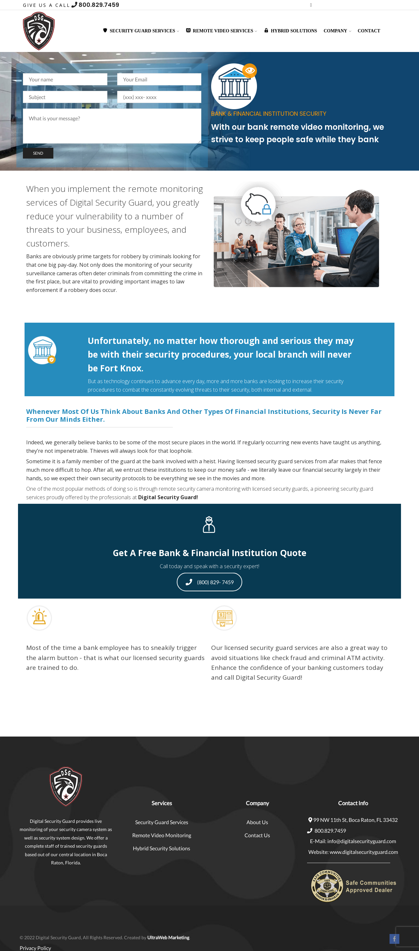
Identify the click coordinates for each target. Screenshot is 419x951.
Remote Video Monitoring (161, 835)
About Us (257, 822)
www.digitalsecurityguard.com (364, 852)
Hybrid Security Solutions (161, 848)
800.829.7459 (95, 5)
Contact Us (257, 835)
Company (337, 30)
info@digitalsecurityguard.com (361, 841)
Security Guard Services (161, 822)
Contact (369, 30)
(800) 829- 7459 (210, 583)
